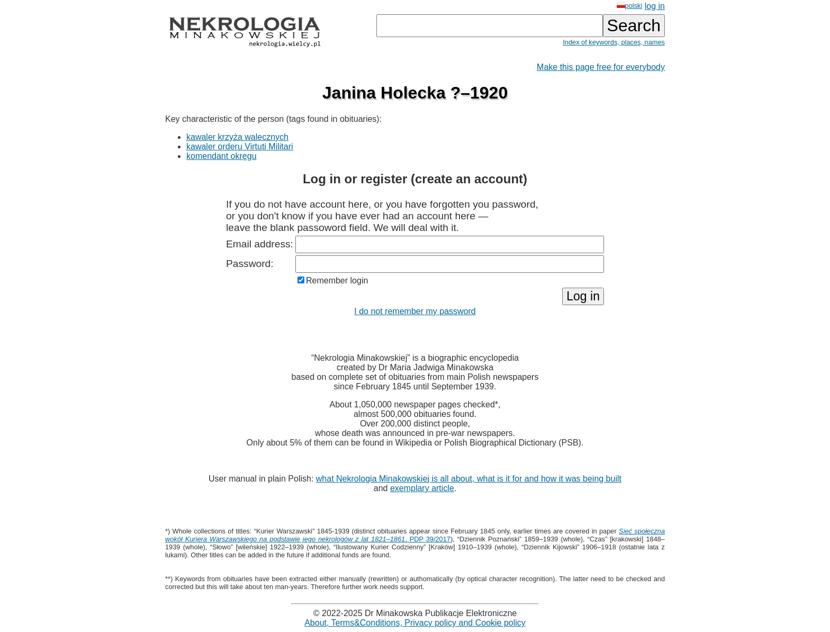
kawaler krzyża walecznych (237, 136)
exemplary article (422, 488)
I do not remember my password (414, 311)
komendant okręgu (221, 156)
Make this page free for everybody (601, 67)
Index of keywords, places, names (614, 42)
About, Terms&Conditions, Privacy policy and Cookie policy (415, 622)
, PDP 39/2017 (415, 535)
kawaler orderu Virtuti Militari (239, 146)
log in (655, 6)
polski (630, 6)
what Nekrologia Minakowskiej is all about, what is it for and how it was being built (468, 478)
